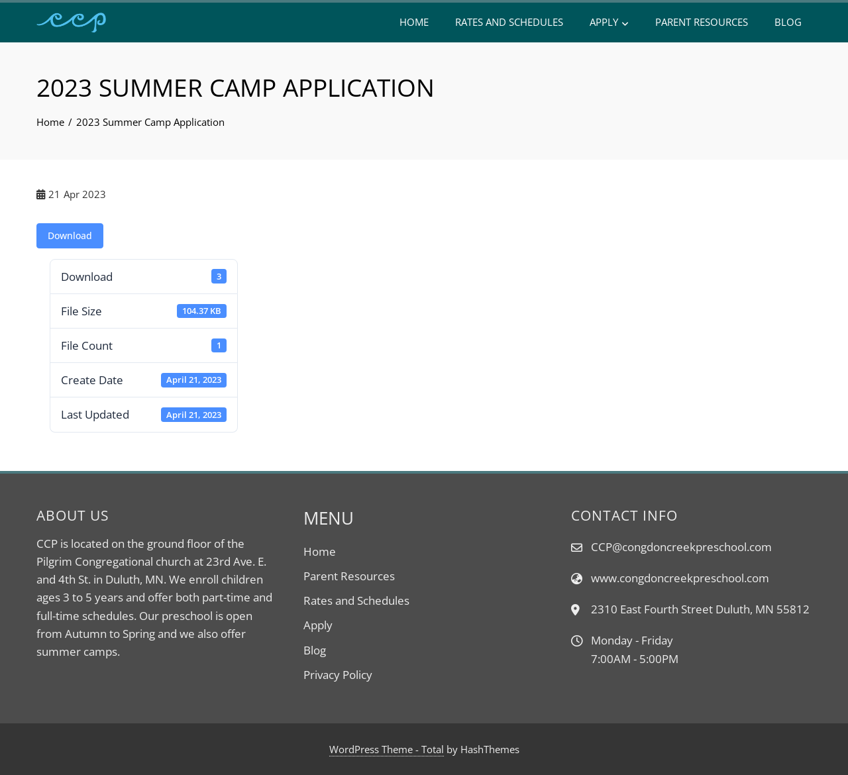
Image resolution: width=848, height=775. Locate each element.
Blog (788, 22)
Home (414, 22)
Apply (609, 22)
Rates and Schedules (509, 22)
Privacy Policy (337, 674)
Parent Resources (701, 22)
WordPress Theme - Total (386, 749)
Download (70, 235)
